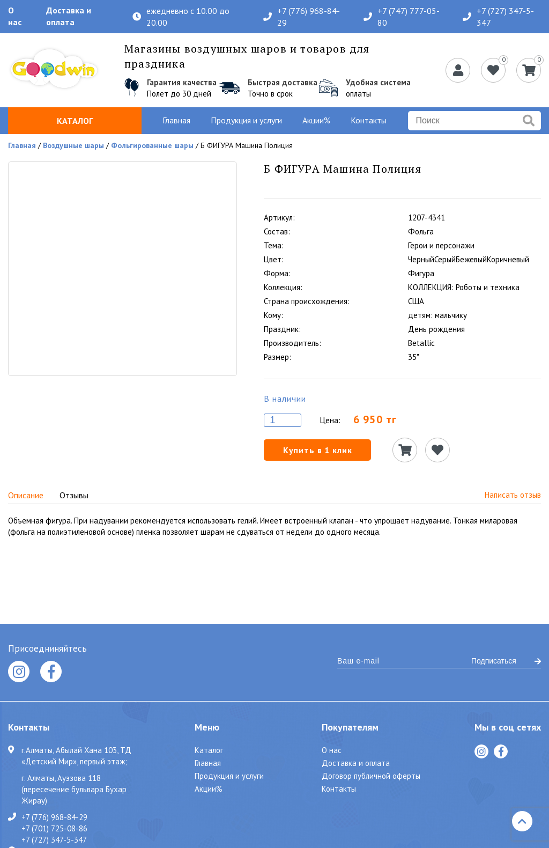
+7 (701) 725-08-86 (54, 828)
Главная (176, 120)
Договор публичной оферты (371, 776)
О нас (14, 16)
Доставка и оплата (68, 16)
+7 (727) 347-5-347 (498, 16)
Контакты (369, 120)
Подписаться (506, 661)
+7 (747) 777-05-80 (401, 16)
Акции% (316, 120)
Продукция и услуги (246, 120)
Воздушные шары (73, 145)
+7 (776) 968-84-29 (301, 16)
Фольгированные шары (152, 145)
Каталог (75, 120)
